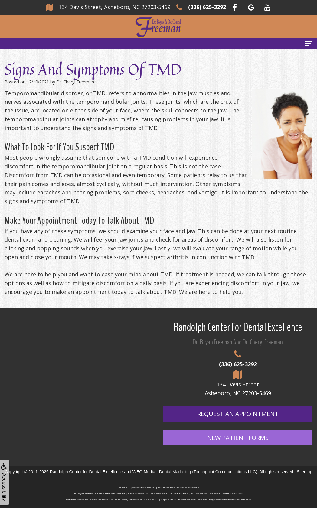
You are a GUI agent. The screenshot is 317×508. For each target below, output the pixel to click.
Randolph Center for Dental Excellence (86, 471)
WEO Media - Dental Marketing (161, 471)
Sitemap (304, 471)
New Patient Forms (238, 438)
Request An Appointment (238, 414)
